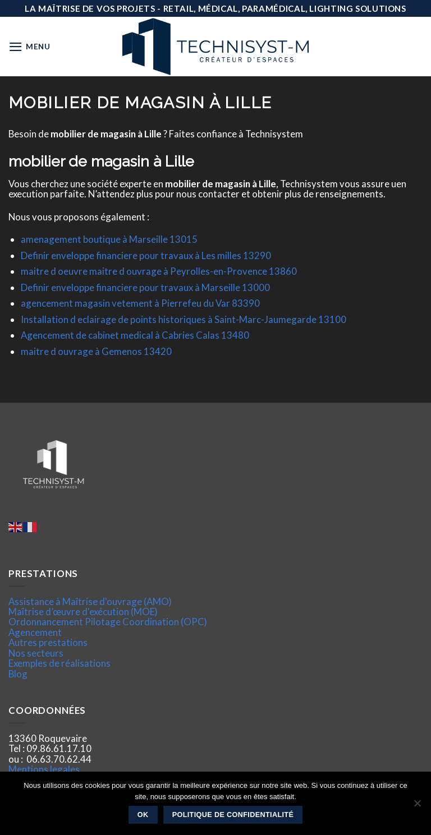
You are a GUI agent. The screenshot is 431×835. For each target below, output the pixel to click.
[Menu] (29, 47)
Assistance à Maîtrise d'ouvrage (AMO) (90, 601)
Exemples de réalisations (59, 663)
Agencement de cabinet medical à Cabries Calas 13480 (135, 335)
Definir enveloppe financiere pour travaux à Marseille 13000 (145, 287)
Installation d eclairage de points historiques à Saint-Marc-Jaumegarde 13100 (183, 319)
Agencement (35, 632)
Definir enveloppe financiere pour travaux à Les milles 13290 (146, 255)
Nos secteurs (35, 653)
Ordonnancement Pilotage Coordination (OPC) (107, 622)
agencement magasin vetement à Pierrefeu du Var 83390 (140, 303)
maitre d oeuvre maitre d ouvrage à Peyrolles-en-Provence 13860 (159, 271)
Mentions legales (44, 769)
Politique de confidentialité (233, 815)
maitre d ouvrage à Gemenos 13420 (96, 351)
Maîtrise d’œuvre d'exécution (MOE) (83, 611)
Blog (17, 674)
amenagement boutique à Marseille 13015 (109, 239)
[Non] (417, 806)
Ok (143, 815)
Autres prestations (48, 642)
